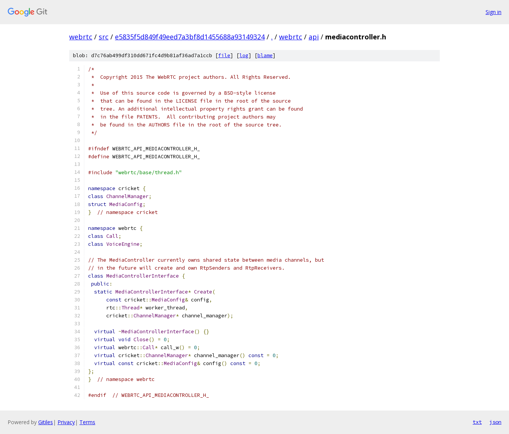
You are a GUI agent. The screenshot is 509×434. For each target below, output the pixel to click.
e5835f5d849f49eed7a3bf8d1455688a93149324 (190, 36)
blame (265, 55)
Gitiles (45, 422)
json (495, 421)
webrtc (80, 36)
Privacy (66, 422)
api (314, 36)
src (104, 36)
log (243, 55)
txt (477, 421)
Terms (87, 422)
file (224, 55)
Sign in (493, 12)
